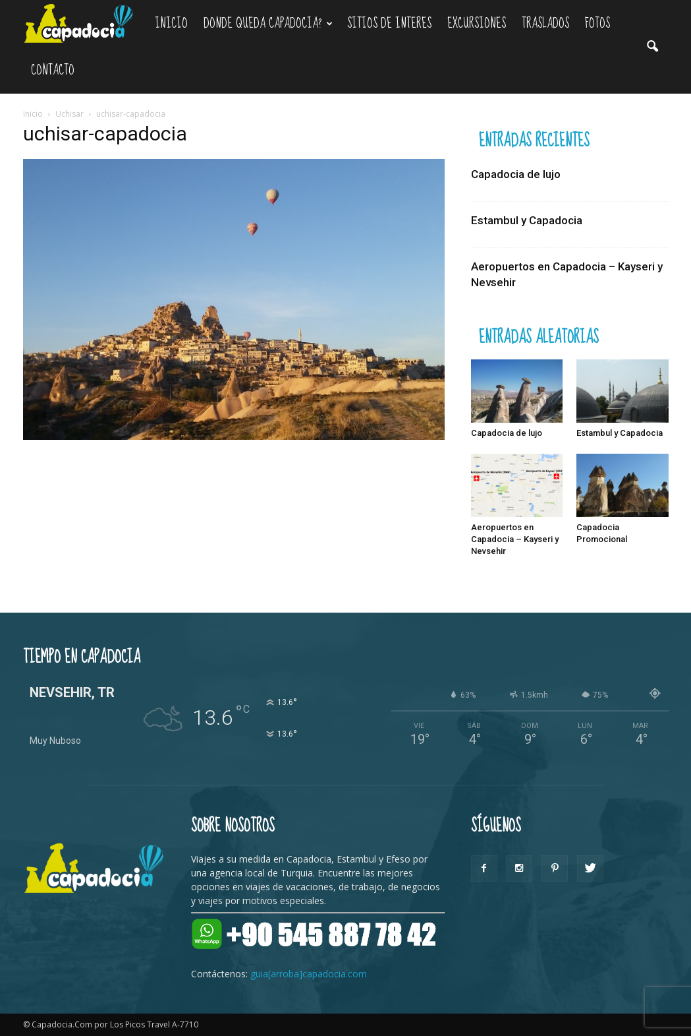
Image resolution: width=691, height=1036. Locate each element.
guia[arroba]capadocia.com (308, 973)
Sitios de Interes (389, 23)
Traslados (545, 23)
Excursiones (476, 23)
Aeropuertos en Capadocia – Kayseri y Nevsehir (515, 539)
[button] (653, 47)
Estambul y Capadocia (526, 220)
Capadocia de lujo (516, 174)
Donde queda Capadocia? (268, 23)
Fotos (597, 23)
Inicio (171, 23)
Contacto (52, 70)
